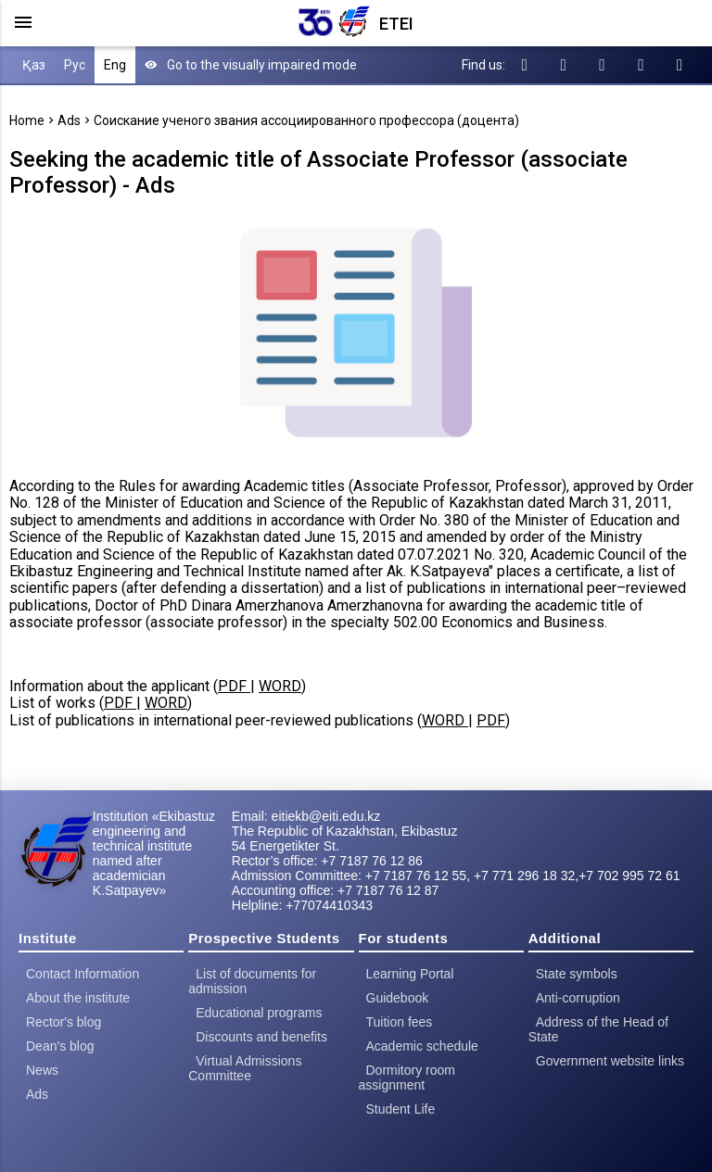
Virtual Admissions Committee (244, 1068)
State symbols (576, 973)
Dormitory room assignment (407, 1077)
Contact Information (82, 973)
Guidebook (397, 997)
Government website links (610, 1060)
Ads (69, 120)
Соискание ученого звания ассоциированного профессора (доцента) (306, 120)
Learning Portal (410, 973)
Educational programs (259, 1012)
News (42, 1070)
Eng (115, 64)
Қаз (33, 64)
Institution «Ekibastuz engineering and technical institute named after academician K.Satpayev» (154, 853)
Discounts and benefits (261, 1036)
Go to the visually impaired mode (251, 64)
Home (26, 120)
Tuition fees (399, 1021)
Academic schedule (422, 1046)
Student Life (401, 1109)
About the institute (78, 997)
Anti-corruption (578, 997)
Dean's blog (60, 1046)
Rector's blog (63, 1021)
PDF (234, 686)
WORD (280, 686)
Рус (74, 64)
